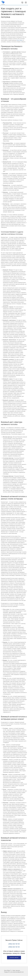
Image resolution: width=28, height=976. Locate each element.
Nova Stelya (19, 40)
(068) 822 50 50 (14, 947)
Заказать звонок (14, 957)
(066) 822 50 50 (14, 944)
